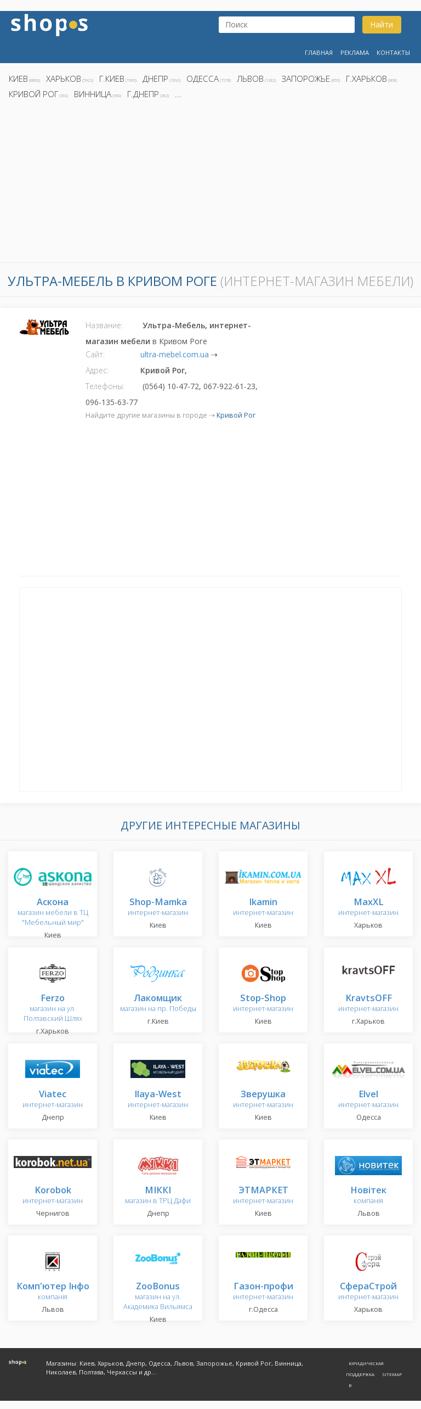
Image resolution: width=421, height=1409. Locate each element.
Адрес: (97, 370)
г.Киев (111, 78)
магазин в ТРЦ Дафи (158, 1195)
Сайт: (95, 354)
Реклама (354, 52)
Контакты (393, 52)
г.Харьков (366, 78)
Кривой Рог (33, 93)
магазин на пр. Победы (158, 1003)
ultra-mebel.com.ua (174, 354)
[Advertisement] (210, 184)
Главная (319, 52)
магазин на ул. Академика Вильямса (157, 1296)
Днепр (155, 78)
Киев (18, 78)
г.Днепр (143, 93)
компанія (368, 1195)
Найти (381, 24)
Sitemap (392, 1374)
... (178, 93)
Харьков (63, 78)
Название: (104, 325)
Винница (92, 93)
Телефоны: (105, 386)
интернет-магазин (158, 907)
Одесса (202, 78)
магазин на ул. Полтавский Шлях (53, 1008)
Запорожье (306, 78)
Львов (250, 78)
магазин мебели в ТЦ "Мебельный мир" (53, 912)
